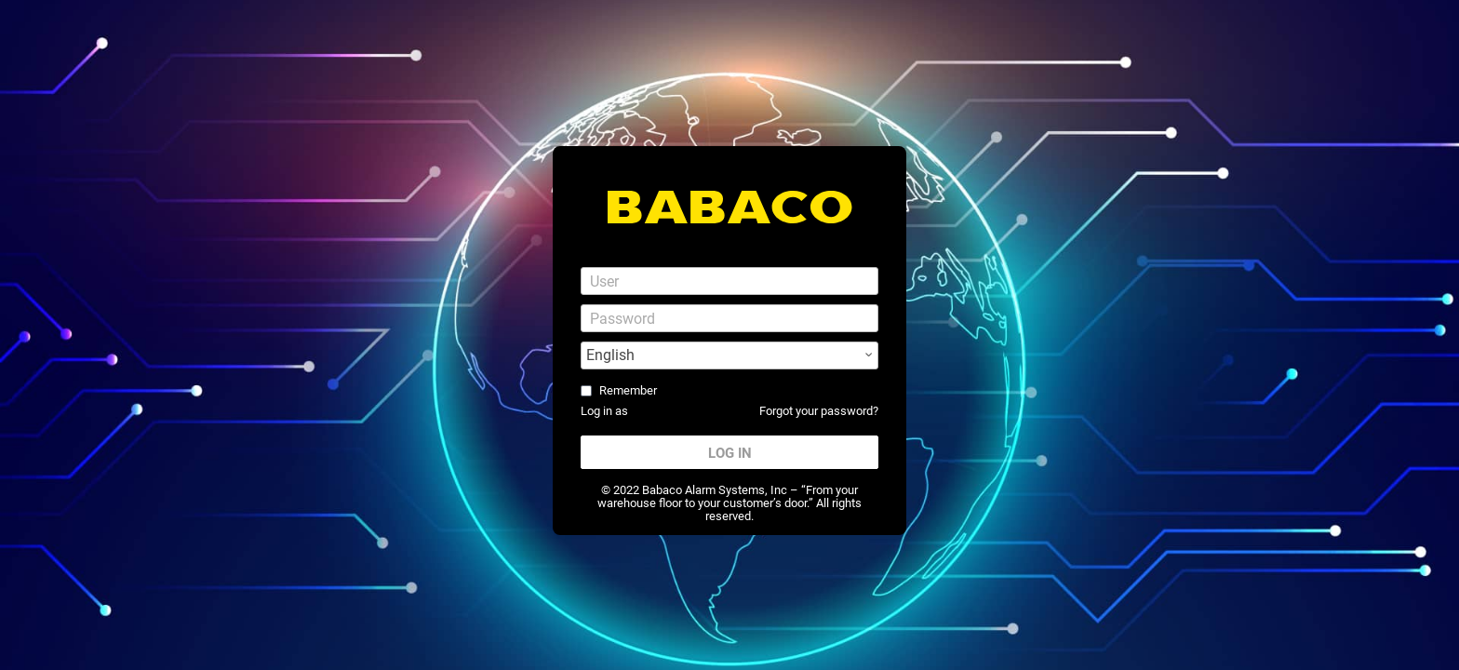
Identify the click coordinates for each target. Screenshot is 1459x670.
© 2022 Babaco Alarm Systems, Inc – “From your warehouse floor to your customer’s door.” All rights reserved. (729, 503)
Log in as (604, 411)
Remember (628, 390)
